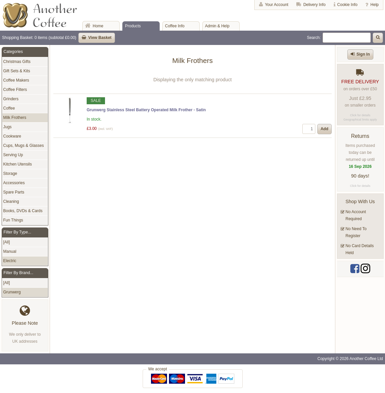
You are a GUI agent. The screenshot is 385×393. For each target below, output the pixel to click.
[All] (6, 242)
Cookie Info (347, 4)
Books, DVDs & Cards (23, 210)
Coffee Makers (16, 80)
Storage (10, 173)
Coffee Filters (15, 89)
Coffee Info (175, 26)
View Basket (100, 37)
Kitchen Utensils (17, 164)
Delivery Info (314, 4)
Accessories (14, 183)
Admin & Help (217, 26)
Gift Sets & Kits (16, 71)
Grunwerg (12, 292)
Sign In (363, 54)
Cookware (12, 136)
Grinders (11, 99)
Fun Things (13, 220)
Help (374, 4)
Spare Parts (13, 192)
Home (98, 26)
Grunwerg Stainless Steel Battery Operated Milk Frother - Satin (146, 110)
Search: (314, 37)
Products (133, 26)
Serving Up (13, 155)
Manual (9, 251)
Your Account (276, 4)
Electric (9, 260)
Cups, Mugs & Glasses (23, 145)
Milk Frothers (14, 117)
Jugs (7, 127)
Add (324, 129)
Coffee (9, 108)
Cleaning (11, 201)
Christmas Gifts (17, 61)
